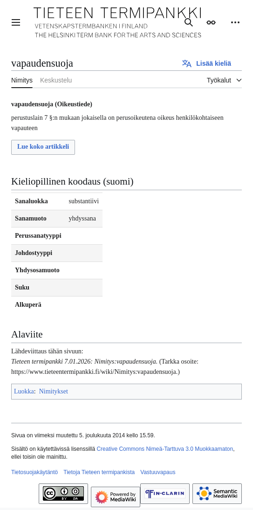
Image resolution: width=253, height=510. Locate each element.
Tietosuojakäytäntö (34, 472)
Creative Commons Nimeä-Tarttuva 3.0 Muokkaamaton (164, 449)
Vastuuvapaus (157, 472)
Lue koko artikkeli (43, 146)
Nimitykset (53, 391)
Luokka (24, 391)
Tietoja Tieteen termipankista (99, 472)
